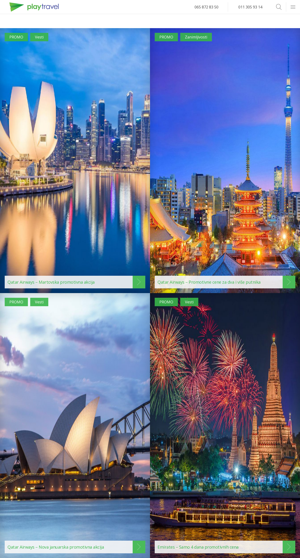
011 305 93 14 (250, 7)
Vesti (39, 37)
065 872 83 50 (206, 7)
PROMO (16, 37)
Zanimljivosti (196, 37)
